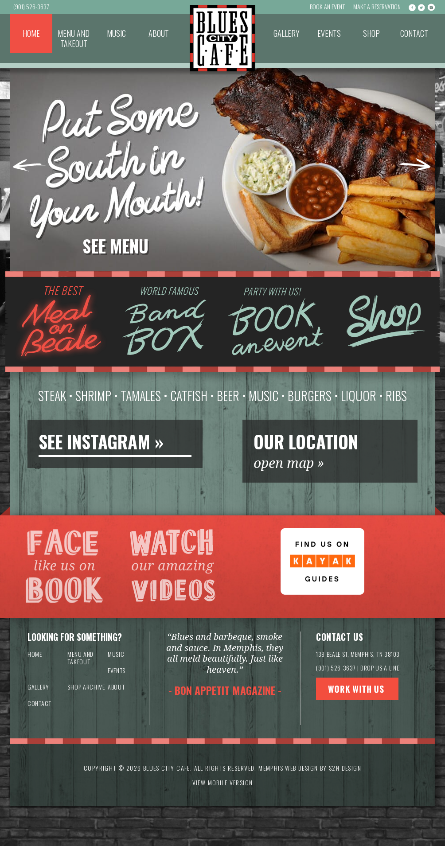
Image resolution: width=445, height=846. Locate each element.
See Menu (115, 246)
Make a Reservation (377, 6)
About (158, 33)
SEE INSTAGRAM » (101, 441)
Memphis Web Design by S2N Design (309, 767)
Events (329, 33)
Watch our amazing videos (172, 566)
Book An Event (327, 6)
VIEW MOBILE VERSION (222, 782)
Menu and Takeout (74, 38)
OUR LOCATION (306, 441)
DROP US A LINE (379, 667)
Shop (371, 33)
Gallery (286, 33)
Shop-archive (86, 686)
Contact (414, 33)
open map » (289, 463)
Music (116, 33)
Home (31, 33)
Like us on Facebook (64, 566)
